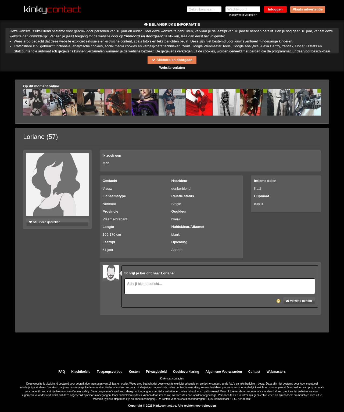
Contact (254, 372)
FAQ (61, 372)
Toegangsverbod (110, 372)
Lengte (108, 227)
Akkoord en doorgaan (172, 60)
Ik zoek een (112, 155)
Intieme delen (265, 181)
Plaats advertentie (307, 9)
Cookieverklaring (186, 372)
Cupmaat (261, 196)
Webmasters (276, 372)
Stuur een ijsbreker (44, 222)
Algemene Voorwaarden (223, 372)
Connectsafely (80, 391)
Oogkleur (179, 211)
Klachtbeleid (80, 372)
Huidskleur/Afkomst (187, 227)
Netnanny (62, 391)
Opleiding (179, 242)
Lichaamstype (114, 196)
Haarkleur (179, 181)
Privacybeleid (156, 372)
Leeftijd (109, 242)
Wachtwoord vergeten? (242, 14)
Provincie (111, 211)
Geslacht (110, 181)
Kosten (134, 372)
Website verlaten (172, 68)
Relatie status (182, 196)
